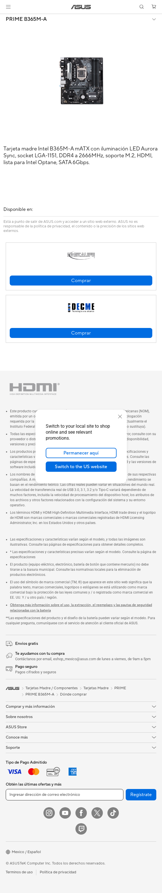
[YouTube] (65, 813)
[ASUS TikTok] (113, 813)
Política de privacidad (58, 872)
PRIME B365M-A (26, 19)
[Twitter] (97, 813)
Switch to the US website (81, 467)
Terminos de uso (19, 872)
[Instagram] (49, 813)
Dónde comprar (73, 694)
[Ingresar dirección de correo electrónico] (64, 794)
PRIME (120, 688)
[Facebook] (81, 813)
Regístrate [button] (141, 795)
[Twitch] (81, 829)
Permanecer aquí (81, 453)
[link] (81, 7)
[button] (8, 6)
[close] (120, 416)
